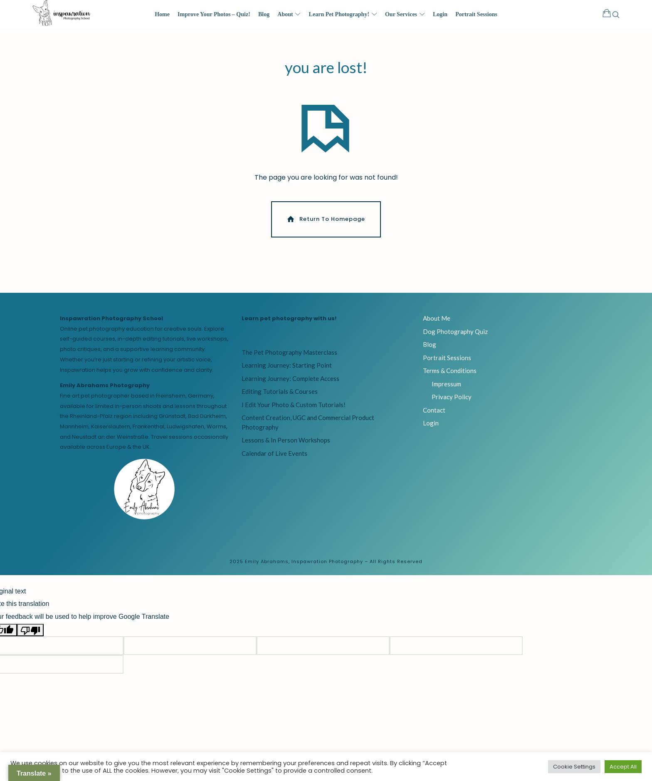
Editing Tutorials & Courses (280, 396)
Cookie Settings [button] (574, 767)
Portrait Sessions (447, 362)
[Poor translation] (30, 635)
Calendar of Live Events (274, 458)
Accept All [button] (623, 767)
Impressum (446, 389)
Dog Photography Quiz (455, 336)
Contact (434, 415)
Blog (429, 349)
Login (431, 428)
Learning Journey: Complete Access (290, 383)
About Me (436, 323)
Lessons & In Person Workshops (286, 445)
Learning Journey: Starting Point (287, 370)
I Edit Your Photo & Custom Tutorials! (294, 409)
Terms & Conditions (450, 375)
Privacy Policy (452, 401)
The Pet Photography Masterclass (289, 357)
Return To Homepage (325, 224)
